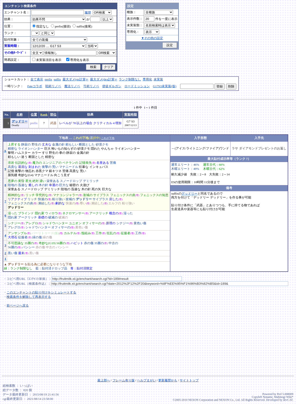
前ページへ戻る (18, 305)
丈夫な (46, 144)
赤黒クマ (42, 171)
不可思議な (16, 243)
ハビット (77, 243)
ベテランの (70, 162)
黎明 (11, 153)
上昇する (14, 144)
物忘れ (30, 171)
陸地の (12, 185)
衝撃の (46, 167)
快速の (42, 199)
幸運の (53, 185)
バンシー (28, 247)
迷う (24, 157)
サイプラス (101, 195)
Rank (43, 114)
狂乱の (111, 233)
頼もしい (71, 144)
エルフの (114, 203)
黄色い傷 (140, 223)
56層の (61, 243)
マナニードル (68, 167)
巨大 (47, 148)
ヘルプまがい (146, 380)
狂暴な (83, 167)
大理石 (12, 237)
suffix (57, 79)
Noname (268, 397)
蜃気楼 (12, 175)
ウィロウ (51, 213)
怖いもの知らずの (64, 148)
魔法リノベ (72, 86)
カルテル (70, 233)
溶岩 (11, 162)
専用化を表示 (77, 60)
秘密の (74, 185)
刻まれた (34, 167)
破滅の (53, 217)
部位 (53, 114)
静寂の (26, 144)
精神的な (14, 195)
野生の (36, 144)
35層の (29, 243)
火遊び (84, 185)
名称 (19, 114)
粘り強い (58, 199)
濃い (42, 181)
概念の (114, 213)
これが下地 (107, 138)
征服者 (125, 233)
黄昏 (21, 181)
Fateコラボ (34, 86)
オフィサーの (91, 223)
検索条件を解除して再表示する (29, 297)
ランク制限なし (130, 79)
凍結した (44, 203)
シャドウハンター (55, 223)
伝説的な (21, 162)
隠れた (95, 148)
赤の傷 (88, 243)
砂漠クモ (102, 144)
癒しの (33, 185)
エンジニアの (52, 162)
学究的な (42, 195)
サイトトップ (189, 380)
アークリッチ (98, 213)
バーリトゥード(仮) (45, 233)
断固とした (87, 144)
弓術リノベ (91, 86)
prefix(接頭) (61, 26)
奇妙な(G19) (47, 243)
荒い (55, 167)
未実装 (158, 79)
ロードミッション (137, 86)
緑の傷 (37, 237)
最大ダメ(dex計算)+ (103, 79)
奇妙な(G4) (25, 175)
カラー (36, 153)
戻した (114, 199)
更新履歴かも (167, 380)
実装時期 (130, 114)
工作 (98, 233)
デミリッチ (91, 181)
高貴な (12, 167)
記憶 (11, 171)
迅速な (23, 185)
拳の (62, 153)
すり (45, 153)
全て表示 (36, 79)
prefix (48, 79)
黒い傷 (12, 253)
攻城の (87, 195)
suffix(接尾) (82, 26)
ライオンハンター (30, 148)
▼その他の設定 (152, 38)
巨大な (64, 185)
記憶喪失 (85, 162)
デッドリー (20, 121)
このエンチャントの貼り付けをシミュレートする (41, 292)
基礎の (42, 217)
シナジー (14, 223)
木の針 (43, 185)
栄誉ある (52, 181)
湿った (12, 213)
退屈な (23, 167)
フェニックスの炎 (122, 195)
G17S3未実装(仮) (164, 86)
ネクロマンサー (73, 213)
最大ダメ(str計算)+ (76, 79)
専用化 (147, 79)
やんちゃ (107, 148)
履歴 (88, 12)
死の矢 (96, 189)
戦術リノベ (53, 86)
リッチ (30, 195)
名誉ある (102, 162)
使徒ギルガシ (111, 86)
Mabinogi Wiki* (283, 397)
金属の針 (58, 144)
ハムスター (23, 153)
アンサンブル (17, 233)
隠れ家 (39, 213)
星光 (28, 181)
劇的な (60, 203)
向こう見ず (62, 175)
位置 (34, 114)
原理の (110, 223)
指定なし (40, 26)
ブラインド (26, 213)
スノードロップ (71, 181)
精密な (12, 148)
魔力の (37, 162)
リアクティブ (17, 199)
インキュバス (98, 167)
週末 (21, 253)
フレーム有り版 (123, 380)
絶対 (35, 181)
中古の (113, 243)
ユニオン (75, 223)
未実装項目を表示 (46, 60)
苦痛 (113, 162)
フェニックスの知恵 (154, 195)
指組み (86, 233)
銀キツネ (55, 171)
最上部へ (103, 380)
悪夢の (12, 181)
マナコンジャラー (65, 195)
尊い (83, 203)
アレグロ (31, 223)
